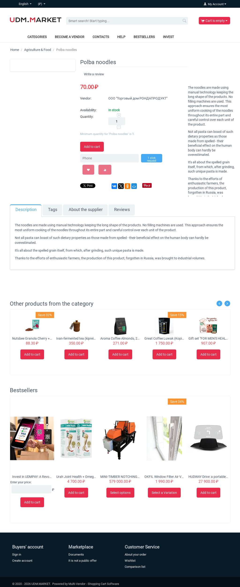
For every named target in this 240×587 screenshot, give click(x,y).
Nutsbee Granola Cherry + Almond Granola (32, 338)
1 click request (151, 159)
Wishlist (130, 560)
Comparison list (135, 566)
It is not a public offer (82, 560)
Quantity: (87, 117)
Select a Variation (164, 493)
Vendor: (85, 98)
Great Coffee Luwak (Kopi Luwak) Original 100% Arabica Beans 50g (164, 338)
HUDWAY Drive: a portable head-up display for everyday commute (208, 477)
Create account (22, 560)
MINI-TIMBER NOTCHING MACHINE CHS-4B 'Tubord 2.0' (120, 477)
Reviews (122, 209)
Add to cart (92, 147)
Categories (37, 37)
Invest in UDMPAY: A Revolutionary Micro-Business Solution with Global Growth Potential (32, 477)
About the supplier (86, 209)
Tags (52, 209)
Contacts (101, 37)
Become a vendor (69, 37)
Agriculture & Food (37, 50)
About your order (135, 554)
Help (121, 37)
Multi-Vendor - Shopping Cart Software (93, 584)
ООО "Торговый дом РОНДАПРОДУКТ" (137, 98)
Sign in (16, 554)
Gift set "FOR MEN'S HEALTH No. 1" (208, 338)
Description (26, 209)
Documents (76, 554)
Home (14, 50)
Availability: (88, 110)
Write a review (94, 74)
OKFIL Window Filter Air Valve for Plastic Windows (164, 477)
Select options (120, 493)
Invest (168, 37)
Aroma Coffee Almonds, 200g (120, 338)
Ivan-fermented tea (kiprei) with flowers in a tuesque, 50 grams (76, 338)
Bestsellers (144, 37)
